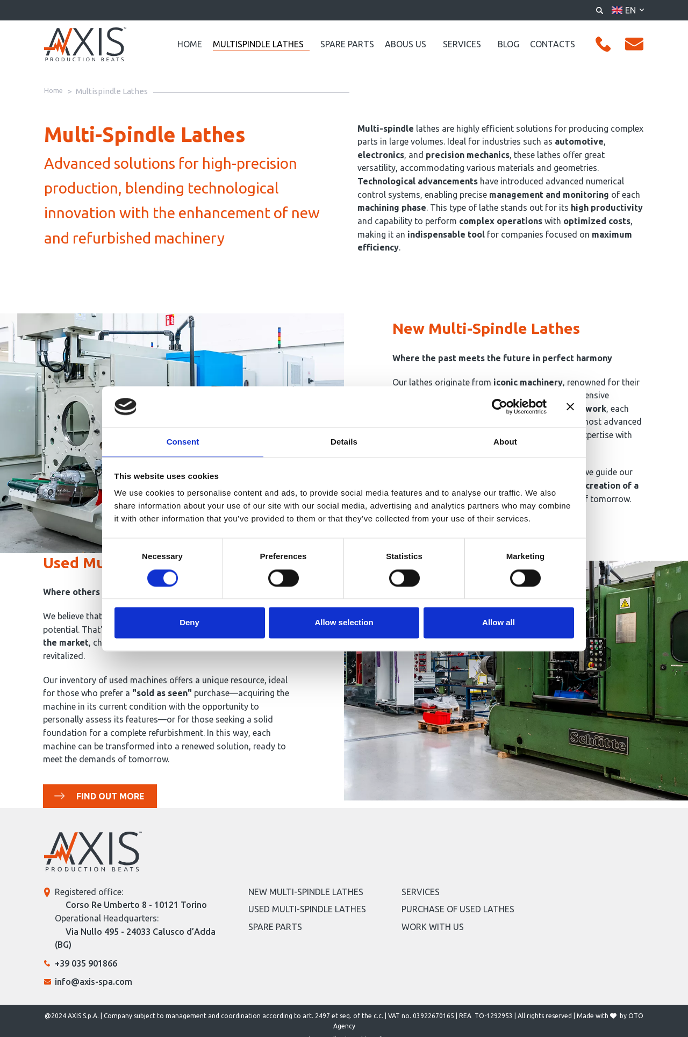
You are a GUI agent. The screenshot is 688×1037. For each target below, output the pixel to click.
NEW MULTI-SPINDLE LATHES (305, 892)
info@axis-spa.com (93, 983)
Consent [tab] (183, 441)
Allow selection (343, 623)
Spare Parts (347, 44)
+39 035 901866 (86, 964)
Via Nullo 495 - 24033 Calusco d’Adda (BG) (135, 938)
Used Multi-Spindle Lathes (307, 910)
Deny (189, 623)
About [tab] (505, 441)
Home (189, 44)
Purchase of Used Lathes (458, 910)
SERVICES (421, 892)
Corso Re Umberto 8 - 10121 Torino (136, 906)
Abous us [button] (405, 44)
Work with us (433, 927)
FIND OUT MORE (109, 797)
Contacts (552, 44)
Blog (508, 44)
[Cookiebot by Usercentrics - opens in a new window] (500, 406)
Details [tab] (344, 441)
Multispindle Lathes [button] (258, 44)
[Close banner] (570, 406)
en (630, 10)
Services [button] (462, 44)
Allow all (498, 623)
